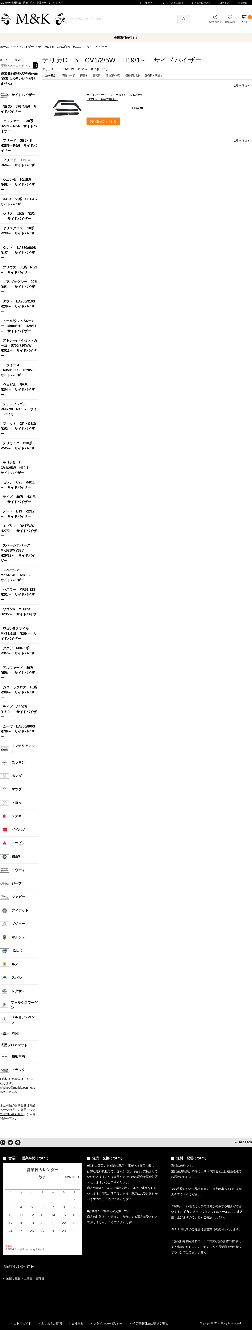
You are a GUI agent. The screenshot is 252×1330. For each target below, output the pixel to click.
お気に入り (230, 22)
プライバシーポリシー (108, 1323)
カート (247, 19)
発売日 (97, 75)
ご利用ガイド (150, 2)
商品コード (68, 75)
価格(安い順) (113, 75)
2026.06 (69, 1177)
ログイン (224, 2)
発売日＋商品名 (154, 75)
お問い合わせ (215, 22)
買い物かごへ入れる (103, 121)
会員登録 (242, 2)
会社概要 (77, 1323)
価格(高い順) (132, 75)
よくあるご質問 (175, 2)
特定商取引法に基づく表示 (150, 1323)
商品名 (84, 75)
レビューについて (201, 2)
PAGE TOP (245, 1142)
